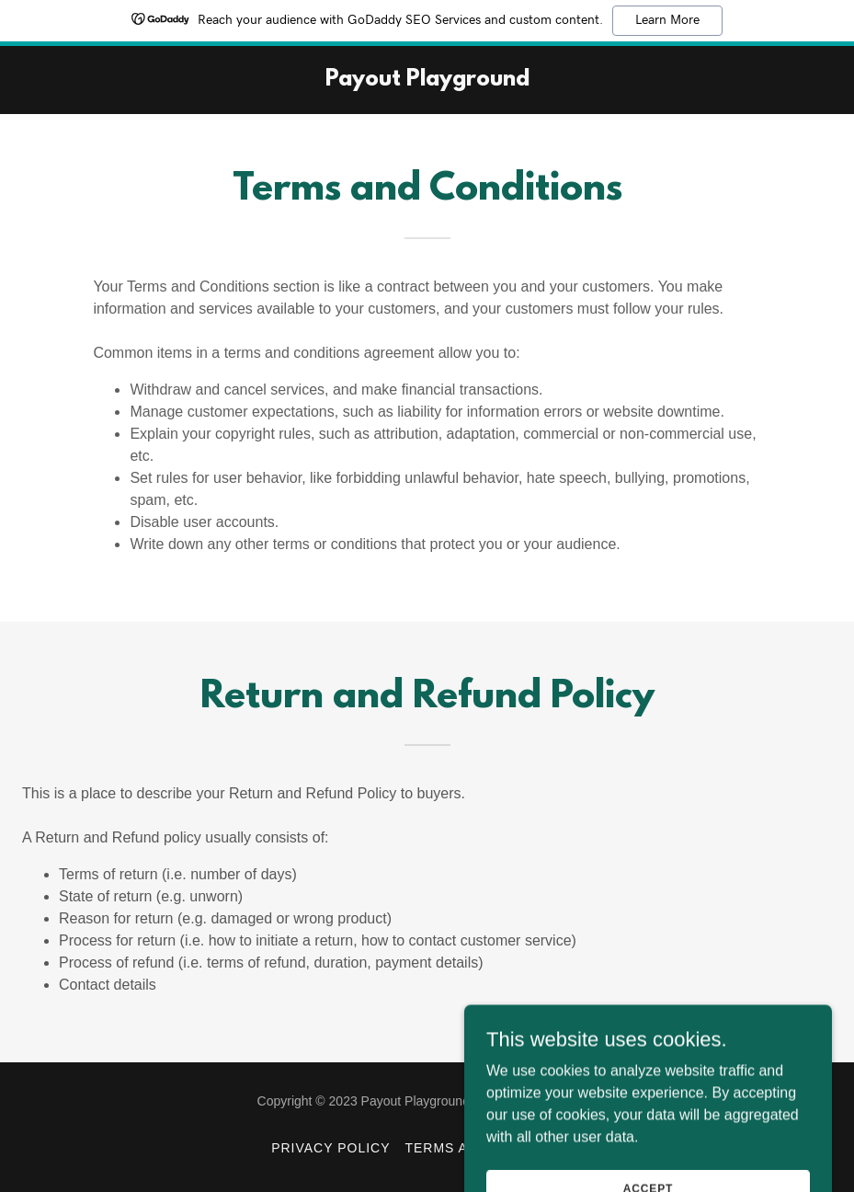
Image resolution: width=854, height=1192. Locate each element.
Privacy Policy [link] (330, 1147)
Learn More (667, 20)
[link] (427, 80)
